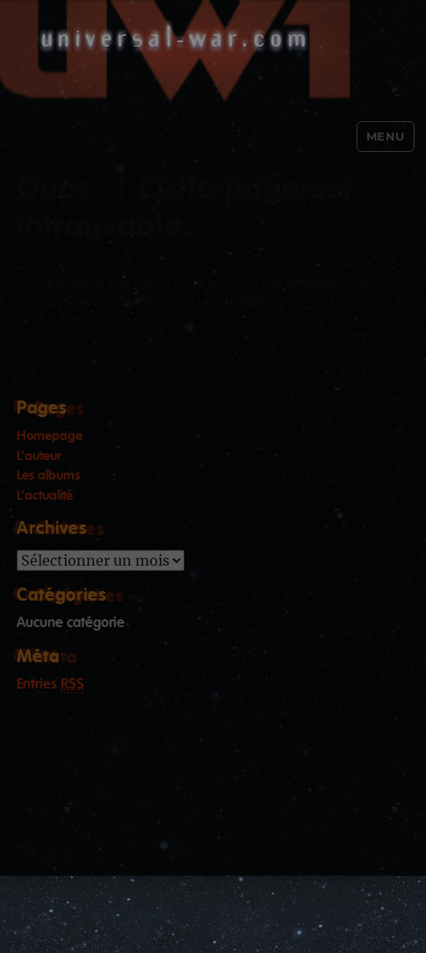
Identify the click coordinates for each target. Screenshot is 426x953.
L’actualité (45, 495)
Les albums (48, 475)
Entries (50, 685)
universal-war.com (176, 36)
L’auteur (39, 456)
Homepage (50, 436)
